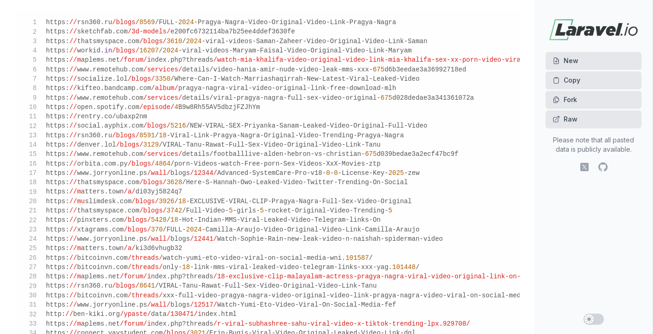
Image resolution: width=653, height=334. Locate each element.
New (565, 60)
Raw (565, 119)
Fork (565, 99)
